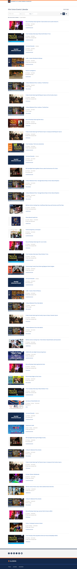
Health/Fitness (28, 211)
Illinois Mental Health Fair (32, 217)
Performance (28, 101)
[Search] (21, 14)
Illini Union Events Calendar (13, 17)
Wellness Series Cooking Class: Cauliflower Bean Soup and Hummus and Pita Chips (45, 205)
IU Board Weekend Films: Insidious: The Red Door (37, 83)
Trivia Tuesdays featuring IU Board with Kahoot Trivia (38, 34)
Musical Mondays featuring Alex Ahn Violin (35, 364)
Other (27, 406)
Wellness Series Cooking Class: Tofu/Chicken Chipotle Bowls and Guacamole (43, 340)
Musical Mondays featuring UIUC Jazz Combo (36, 242)
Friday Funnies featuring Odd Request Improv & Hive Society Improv (41, 95)
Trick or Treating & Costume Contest (34, 523)
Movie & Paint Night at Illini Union (33, 376)
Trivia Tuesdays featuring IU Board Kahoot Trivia (37, 254)
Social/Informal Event (29, 27)
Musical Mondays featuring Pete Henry (34, 119)
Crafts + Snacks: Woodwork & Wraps (34, 58)
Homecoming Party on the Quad (33, 229)
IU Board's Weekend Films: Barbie (33, 450)
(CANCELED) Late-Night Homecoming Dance (36, 352)
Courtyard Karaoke (32, 46)
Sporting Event (28, 76)
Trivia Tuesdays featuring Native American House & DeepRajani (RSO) (42, 535)
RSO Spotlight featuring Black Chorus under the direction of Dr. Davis (42, 168)
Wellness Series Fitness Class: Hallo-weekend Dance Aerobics (40, 486)
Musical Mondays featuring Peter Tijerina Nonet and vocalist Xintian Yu (42, 21)
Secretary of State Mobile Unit (33, 401)
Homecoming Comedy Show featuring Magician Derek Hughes (40, 266)
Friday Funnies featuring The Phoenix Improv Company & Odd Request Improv (44, 132)
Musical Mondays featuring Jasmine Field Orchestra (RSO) (39, 511)
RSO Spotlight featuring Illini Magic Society (36, 437)
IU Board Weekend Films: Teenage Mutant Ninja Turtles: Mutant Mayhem (42, 180)
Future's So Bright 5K (31, 70)
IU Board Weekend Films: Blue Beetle (34, 303)
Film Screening (28, 88)
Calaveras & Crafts (30, 425)
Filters (30, 13)
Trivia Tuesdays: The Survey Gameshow (35, 144)
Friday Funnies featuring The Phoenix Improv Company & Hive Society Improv (44, 462)
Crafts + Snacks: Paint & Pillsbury (33, 291)
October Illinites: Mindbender (32, 474)
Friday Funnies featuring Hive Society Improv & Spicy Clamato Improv (42, 315)
